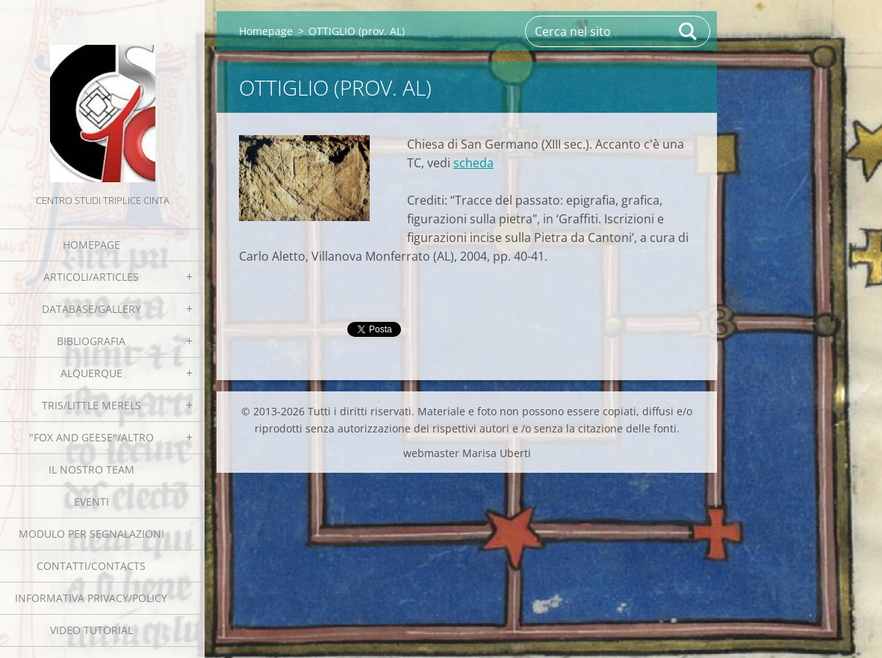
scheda (473, 163)
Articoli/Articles (91, 277)
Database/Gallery (91, 309)
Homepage (91, 245)
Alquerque (91, 373)
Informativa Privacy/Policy (91, 598)
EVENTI (91, 501)
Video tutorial (91, 630)
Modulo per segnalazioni (91, 534)
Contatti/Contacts (91, 566)
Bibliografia (91, 341)
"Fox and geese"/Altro (91, 437)
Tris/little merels (91, 405)
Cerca (688, 31)
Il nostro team (91, 469)
